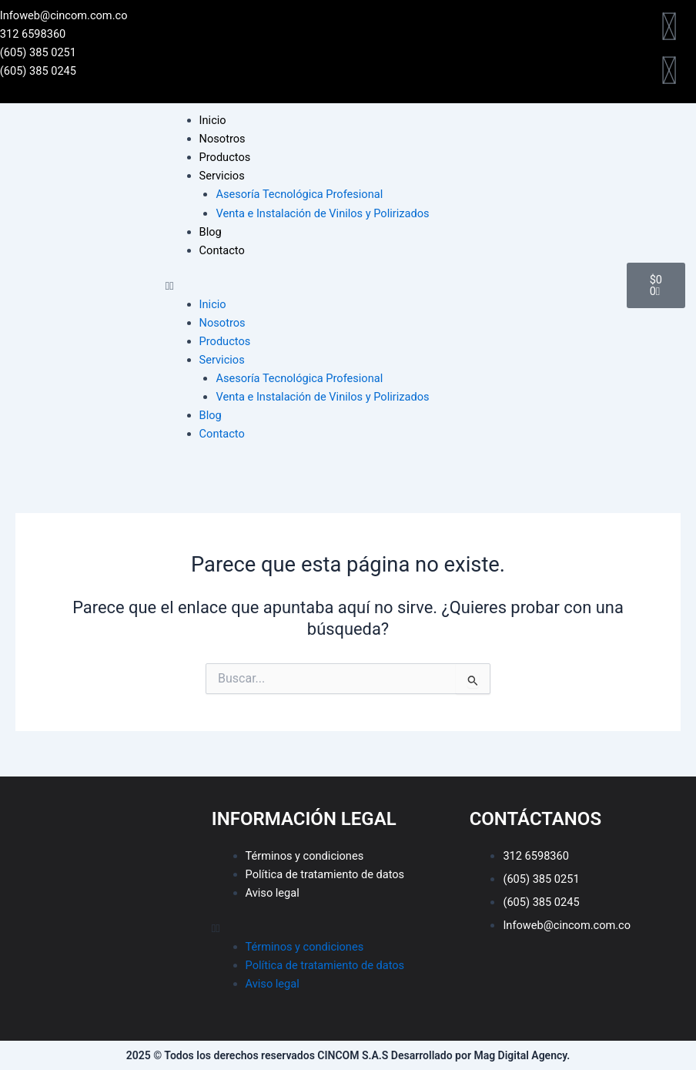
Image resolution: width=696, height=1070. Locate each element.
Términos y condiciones (305, 856)
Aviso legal (272, 893)
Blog (210, 232)
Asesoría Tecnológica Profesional (299, 194)
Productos (225, 157)
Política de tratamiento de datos (325, 874)
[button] (388, 286)
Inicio (212, 120)
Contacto (222, 250)
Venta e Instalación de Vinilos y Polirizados (322, 213)
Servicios (222, 176)
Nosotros (222, 139)
